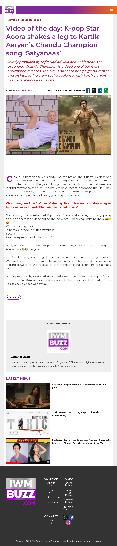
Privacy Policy (68, 501)
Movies (12, 19)
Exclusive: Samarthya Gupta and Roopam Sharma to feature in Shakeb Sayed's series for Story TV (81, 442)
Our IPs (51, 491)
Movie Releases (31, 19)
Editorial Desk (24, 90)
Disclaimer (51, 501)
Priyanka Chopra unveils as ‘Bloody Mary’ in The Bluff (79, 386)
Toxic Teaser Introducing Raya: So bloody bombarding (75, 414)
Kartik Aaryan (13, 297)
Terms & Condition (68, 508)
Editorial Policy (68, 484)
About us (51, 484)
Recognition (51, 497)
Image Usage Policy (68, 492)
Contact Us (50, 521)
